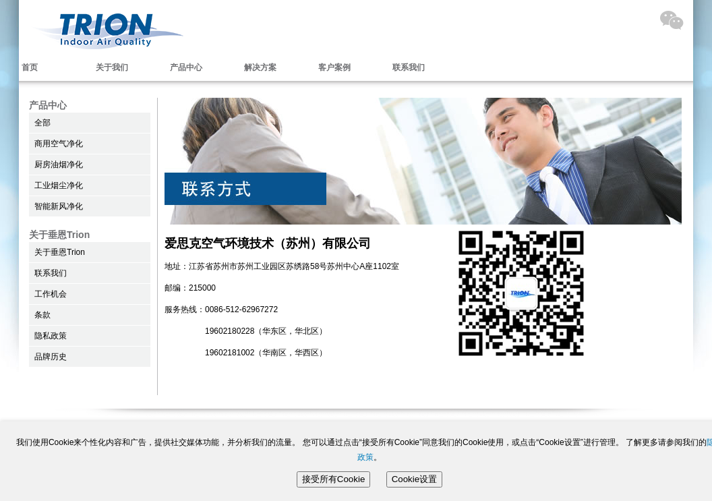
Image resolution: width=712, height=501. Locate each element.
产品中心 (186, 67)
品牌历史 (50, 356)
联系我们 (408, 67)
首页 (30, 67)
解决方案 (260, 67)
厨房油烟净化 (58, 164)
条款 (42, 315)
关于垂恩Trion (59, 252)
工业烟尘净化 (58, 185)
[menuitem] (241, 67)
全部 (42, 122)
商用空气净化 (58, 143)
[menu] (89, 165)
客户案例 (334, 67)
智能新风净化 (58, 206)
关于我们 (112, 67)
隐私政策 (50, 336)
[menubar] (241, 67)
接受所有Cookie (333, 479)
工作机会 (50, 294)
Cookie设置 (415, 479)
